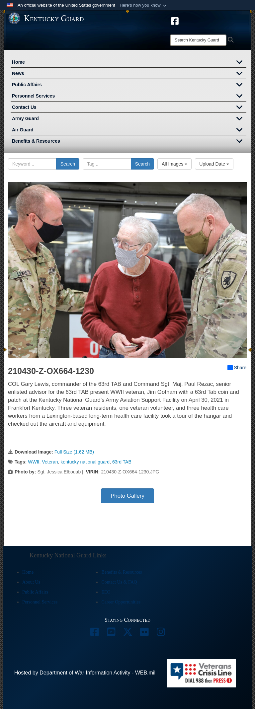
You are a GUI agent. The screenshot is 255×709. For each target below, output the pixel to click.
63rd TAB (121, 461)
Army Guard (129, 119)
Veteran (50, 461)
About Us (31, 582)
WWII (33, 461)
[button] (144, 5)
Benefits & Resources (129, 141)
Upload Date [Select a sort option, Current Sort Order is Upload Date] (214, 164)
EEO (105, 592)
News (129, 74)
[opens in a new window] (175, 20)
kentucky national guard (85, 461)
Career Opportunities (120, 602)
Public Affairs (129, 85)
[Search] (198, 40)
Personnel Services (129, 96)
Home (129, 62)
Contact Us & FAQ (119, 582)
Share (236, 367)
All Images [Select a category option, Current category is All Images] (174, 164)
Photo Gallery (127, 496)
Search (67, 164)
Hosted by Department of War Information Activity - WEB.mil (84, 672)
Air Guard (129, 130)
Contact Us (129, 107)
